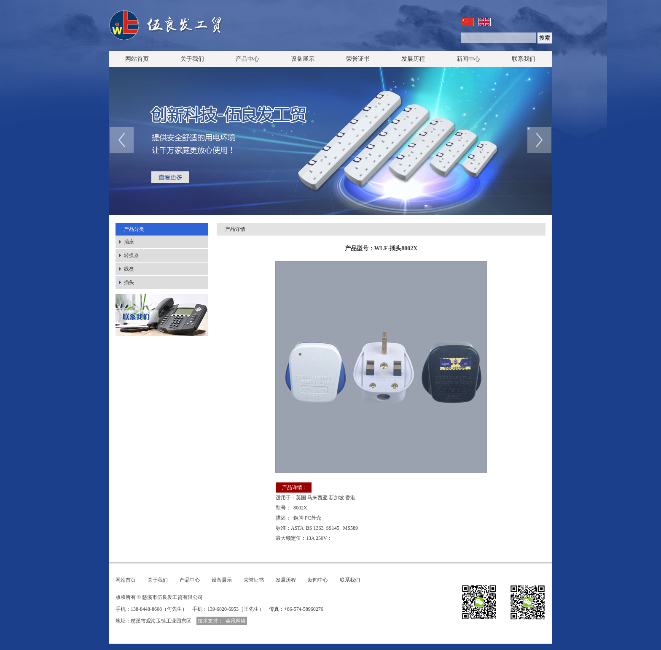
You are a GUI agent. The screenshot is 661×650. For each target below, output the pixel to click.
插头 (129, 282)
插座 (129, 242)
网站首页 (137, 59)
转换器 (131, 255)
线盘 (129, 269)
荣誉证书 (358, 59)
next (539, 140)
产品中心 (247, 59)
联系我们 (523, 59)
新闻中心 (468, 59)
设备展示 (302, 59)
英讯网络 (236, 621)
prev (122, 140)
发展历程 (413, 59)
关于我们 (192, 59)
